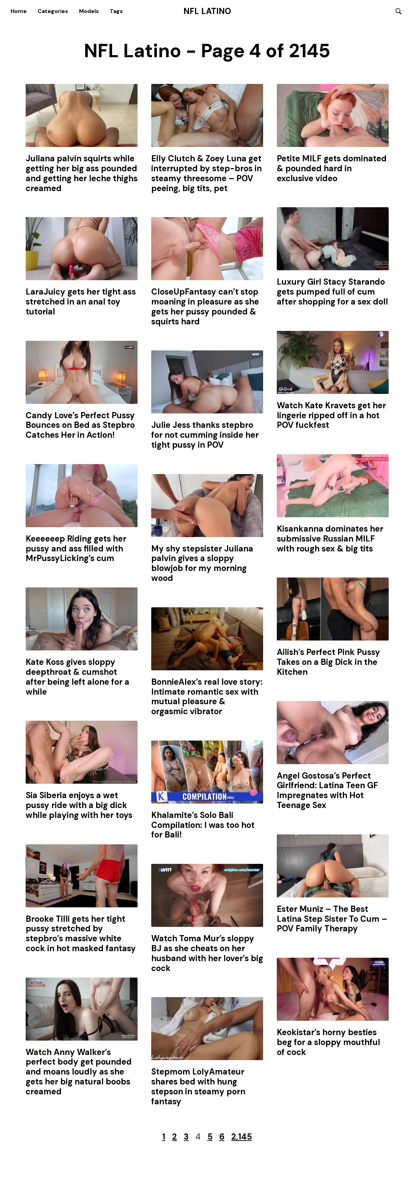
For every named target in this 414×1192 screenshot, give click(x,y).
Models (89, 11)
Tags (116, 11)
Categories (53, 11)
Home (19, 11)
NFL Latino (207, 11)
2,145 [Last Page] (241, 1137)
